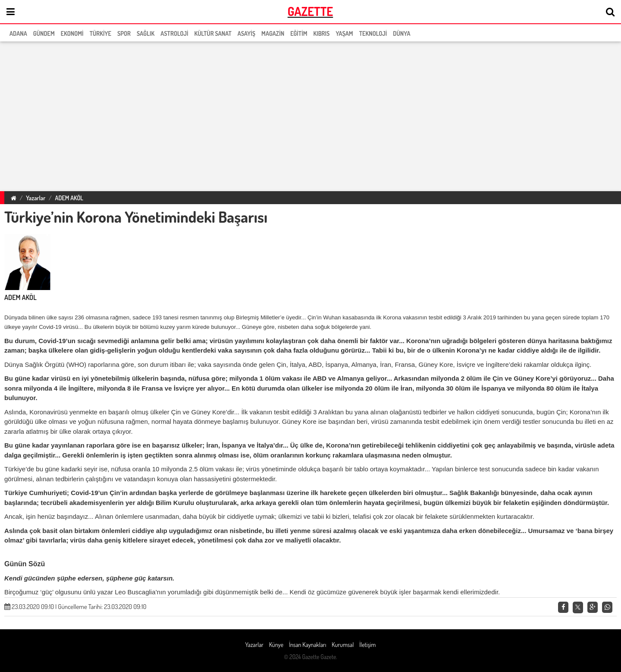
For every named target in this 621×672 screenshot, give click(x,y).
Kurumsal (343, 644)
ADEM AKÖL (69, 198)
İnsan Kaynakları (307, 644)
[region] (310, 115)
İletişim (367, 644)
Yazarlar (35, 198)
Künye (276, 644)
